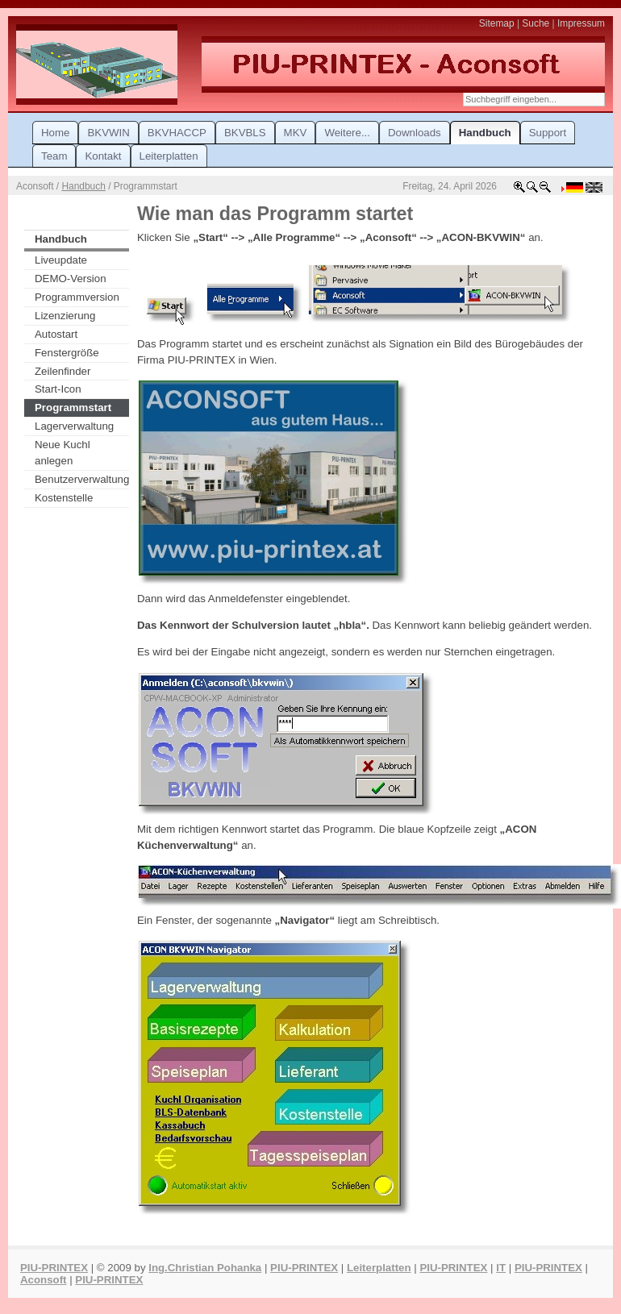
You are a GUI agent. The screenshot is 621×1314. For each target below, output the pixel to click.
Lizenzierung (65, 316)
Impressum (581, 23)
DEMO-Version (70, 278)
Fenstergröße (67, 353)
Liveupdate (61, 260)
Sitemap (497, 23)
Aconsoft (43, 1280)
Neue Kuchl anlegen (62, 453)
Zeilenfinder (62, 371)
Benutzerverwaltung (82, 479)
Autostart (56, 334)
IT (501, 1268)
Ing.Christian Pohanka (204, 1268)
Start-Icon (58, 389)
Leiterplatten (379, 1268)
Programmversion (77, 297)
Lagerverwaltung (74, 426)
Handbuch (83, 186)
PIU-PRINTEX (54, 1268)
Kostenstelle (64, 498)
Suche (535, 23)
